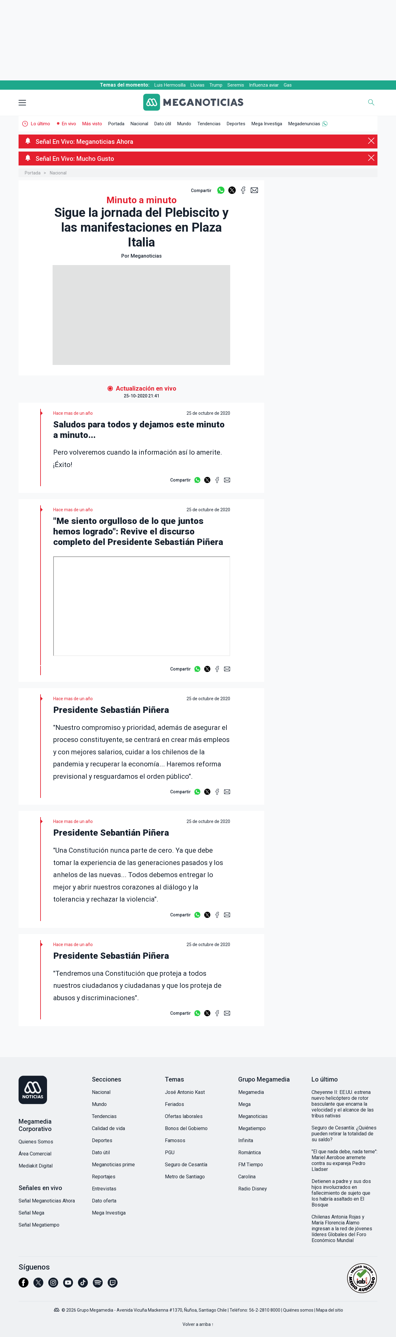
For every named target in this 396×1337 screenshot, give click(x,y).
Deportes (236, 123)
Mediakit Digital (36, 1166)
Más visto (92, 123)
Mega (244, 1104)
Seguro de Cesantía (186, 1165)
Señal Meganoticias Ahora (47, 1201)
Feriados (174, 1104)
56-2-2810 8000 (264, 1310)
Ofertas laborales (184, 1116)
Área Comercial (35, 1154)
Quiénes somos (298, 1310)
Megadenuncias (304, 123)
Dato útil (162, 123)
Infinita (245, 1140)
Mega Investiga (267, 123)
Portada (116, 123)
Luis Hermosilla (170, 85)
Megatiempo (252, 1128)
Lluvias (197, 85)
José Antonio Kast (185, 1092)
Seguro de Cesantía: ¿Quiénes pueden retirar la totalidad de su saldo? (344, 1133)
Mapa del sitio (329, 1310)
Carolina (247, 1177)
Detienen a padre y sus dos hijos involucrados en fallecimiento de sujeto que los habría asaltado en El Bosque (341, 1193)
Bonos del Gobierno (186, 1128)
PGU (169, 1152)
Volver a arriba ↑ (198, 1324)
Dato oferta (104, 1201)
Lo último (40, 123)
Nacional (139, 123)
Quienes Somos (36, 1142)
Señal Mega (31, 1213)
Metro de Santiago (185, 1177)
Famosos (175, 1140)
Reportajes (103, 1177)
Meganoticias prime (113, 1165)
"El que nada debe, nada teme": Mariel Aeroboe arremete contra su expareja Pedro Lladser (344, 1160)
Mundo (184, 123)
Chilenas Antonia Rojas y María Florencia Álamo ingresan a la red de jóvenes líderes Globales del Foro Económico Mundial (342, 1228)
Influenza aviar (264, 85)
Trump (215, 85)
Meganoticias (253, 1116)
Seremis (235, 85)
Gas (288, 85)
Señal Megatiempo (39, 1225)
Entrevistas (104, 1189)
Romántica (249, 1152)
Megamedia (251, 1092)
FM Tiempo (250, 1165)
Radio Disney (252, 1189)
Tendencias (209, 123)
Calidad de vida (108, 1128)
